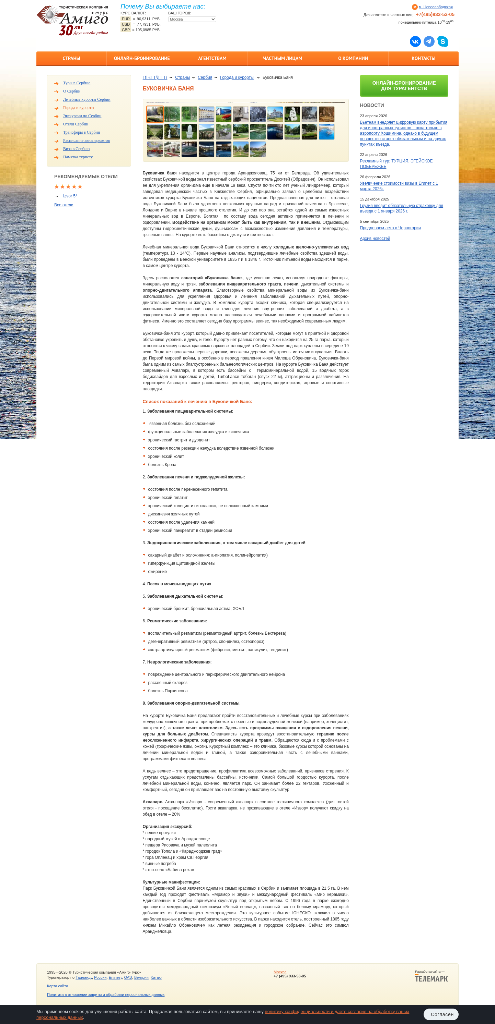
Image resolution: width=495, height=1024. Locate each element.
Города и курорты (78, 107)
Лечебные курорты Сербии (87, 99)
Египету (115, 977)
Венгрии (141, 977)
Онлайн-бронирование (142, 58)
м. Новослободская (436, 7)
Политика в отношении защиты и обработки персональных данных (105, 994)
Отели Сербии (75, 124)
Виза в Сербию (76, 148)
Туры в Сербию (76, 83)
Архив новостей (375, 238)
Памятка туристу (78, 157)
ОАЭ (128, 977)
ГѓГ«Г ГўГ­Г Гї (155, 77)
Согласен (442, 1014)
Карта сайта (57, 986)
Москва (280, 972)
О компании (353, 58)
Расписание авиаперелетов (86, 140)
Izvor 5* (70, 196)
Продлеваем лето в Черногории (390, 227)
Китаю (156, 977)
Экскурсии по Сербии (82, 115)
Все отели (63, 205)
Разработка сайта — (431, 976)
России (100, 977)
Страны (71, 58)
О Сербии (71, 91)
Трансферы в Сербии (81, 132)
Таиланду (84, 977)
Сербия (205, 77)
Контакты (423, 58)
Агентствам (212, 58)
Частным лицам (282, 58)
